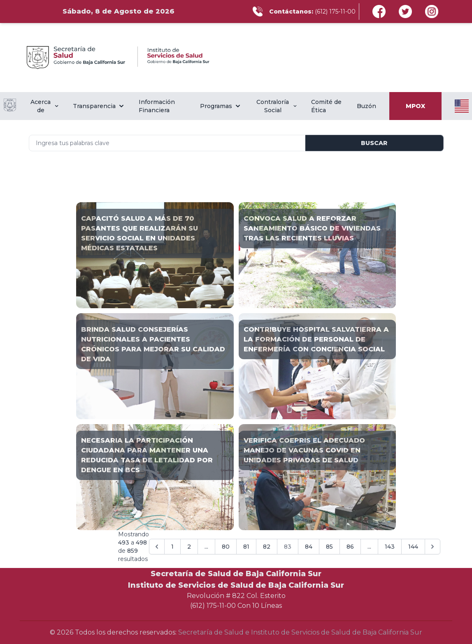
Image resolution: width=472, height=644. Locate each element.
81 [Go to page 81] (246, 546)
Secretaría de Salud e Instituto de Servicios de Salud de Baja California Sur (300, 632)
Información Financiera (157, 106)
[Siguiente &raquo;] (432, 546)
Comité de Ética (326, 106)
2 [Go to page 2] (189, 546)
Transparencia (99, 106)
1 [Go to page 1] (172, 546)
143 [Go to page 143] (390, 546)
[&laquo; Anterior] (157, 546)
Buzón (366, 106)
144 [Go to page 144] (413, 546)
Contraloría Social (277, 106)
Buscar (374, 143)
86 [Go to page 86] (350, 546)
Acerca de (45, 106)
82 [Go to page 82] (266, 546)
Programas (221, 106)
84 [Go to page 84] (308, 546)
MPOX (415, 106)
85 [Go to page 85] (329, 546)
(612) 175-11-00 (335, 11)
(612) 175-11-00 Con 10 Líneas (236, 605)
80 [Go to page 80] (226, 546)
